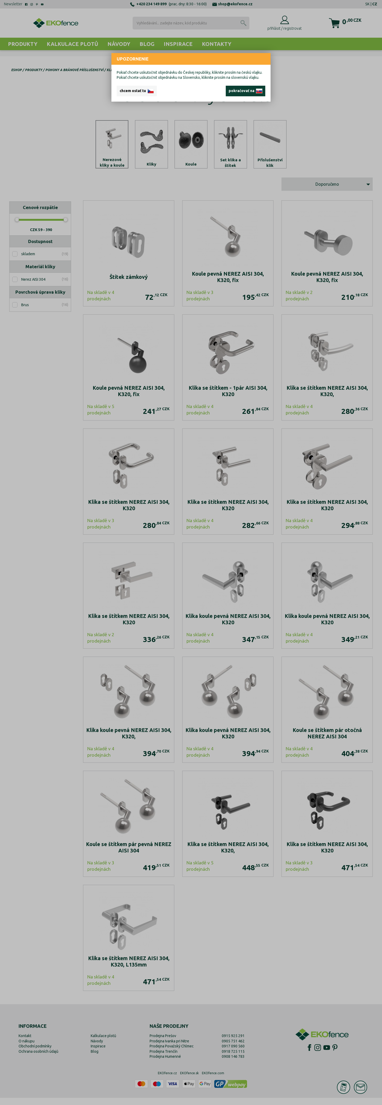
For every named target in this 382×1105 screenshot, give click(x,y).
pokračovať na (245, 91)
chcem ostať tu (137, 91)
